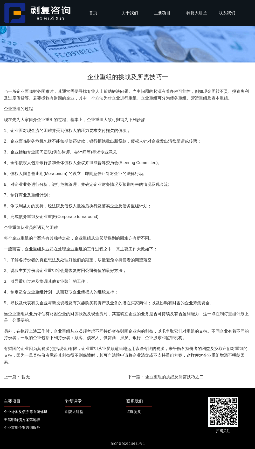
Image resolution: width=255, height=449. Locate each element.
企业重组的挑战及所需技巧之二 (174, 377)
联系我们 (227, 13)
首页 (93, 13)
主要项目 (162, 13)
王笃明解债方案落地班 (22, 420)
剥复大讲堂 (196, 13)
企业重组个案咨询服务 (22, 427)
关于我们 (129, 13)
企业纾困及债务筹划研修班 (25, 412)
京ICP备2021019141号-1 (127, 444)
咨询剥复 (133, 412)
